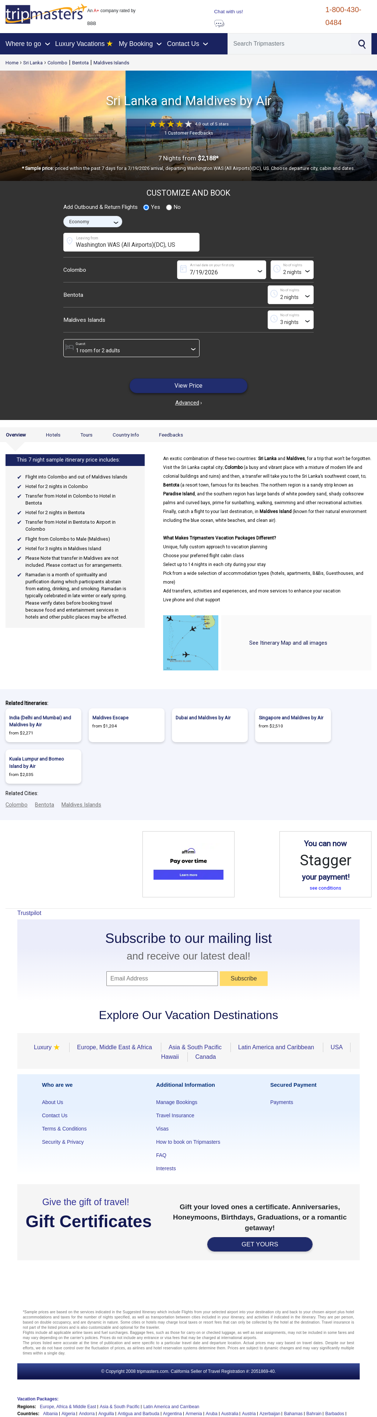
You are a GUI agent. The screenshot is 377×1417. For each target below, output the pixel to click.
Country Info (126, 435)
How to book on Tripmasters (188, 1142)
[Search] (289, 43)
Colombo (57, 62)
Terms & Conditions (64, 1129)
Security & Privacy (63, 1142)
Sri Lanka (33, 62)
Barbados (334, 1413)
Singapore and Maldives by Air (291, 717)
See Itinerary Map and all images (288, 643)
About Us (52, 1102)
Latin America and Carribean (171, 1406)
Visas (162, 1129)
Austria (249, 1413)
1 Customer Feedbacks (188, 133)
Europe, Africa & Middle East (68, 1406)
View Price (188, 385)
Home (12, 62)
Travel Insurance (175, 1115)
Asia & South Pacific (120, 1406)
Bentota (80, 62)
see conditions (325, 888)
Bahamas (293, 1413)
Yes (151, 207)
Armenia (194, 1413)
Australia (230, 1413)
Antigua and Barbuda (138, 1413)
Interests (166, 1168)
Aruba (212, 1413)
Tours (86, 435)
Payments (281, 1102)
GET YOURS (260, 1244)
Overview (16, 435)
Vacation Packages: (38, 1399)
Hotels (53, 435)
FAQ (161, 1155)
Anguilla (106, 1413)
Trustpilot (29, 913)
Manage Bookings (176, 1102)
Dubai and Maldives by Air (203, 717)
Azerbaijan (270, 1413)
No (173, 207)
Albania (50, 1413)
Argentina (172, 1413)
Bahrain (313, 1413)
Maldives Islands (111, 62)
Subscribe (243, 978)
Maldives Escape (110, 717)
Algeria (68, 1413)
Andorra (87, 1413)
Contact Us (54, 1115)
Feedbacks (171, 435)
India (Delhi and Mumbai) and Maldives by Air (40, 721)
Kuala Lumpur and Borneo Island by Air (36, 762)
